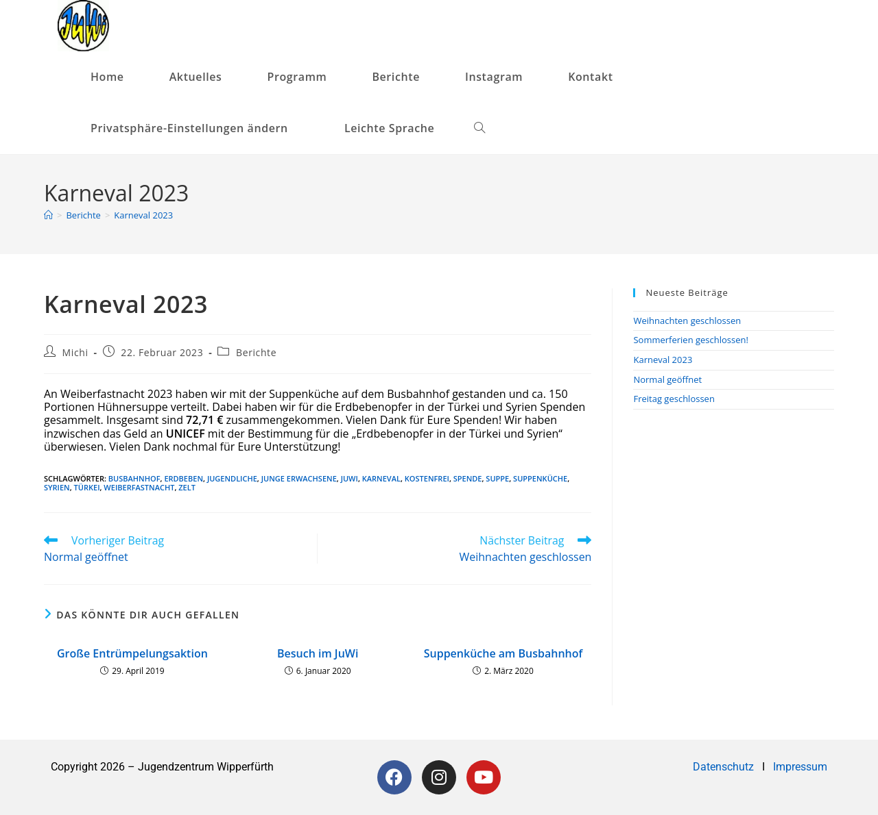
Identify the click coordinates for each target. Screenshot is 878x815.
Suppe (497, 478)
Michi (75, 352)
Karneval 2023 (143, 215)
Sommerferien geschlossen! (690, 340)
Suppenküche (540, 478)
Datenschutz (725, 766)
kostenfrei (427, 478)
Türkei (87, 487)
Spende (467, 478)
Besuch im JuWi (317, 653)
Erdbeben (183, 478)
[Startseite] (48, 215)
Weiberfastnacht (139, 487)
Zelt (186, 487)
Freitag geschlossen (673, 398)
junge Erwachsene (299, 478)
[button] (195, 128)
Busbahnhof (134, 478)
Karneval (381, 478)
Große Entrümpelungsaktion (132, 653)
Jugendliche (232, 478)
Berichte (256, 352)
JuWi (349, 478)
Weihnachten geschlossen (687, 320)
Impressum (800, 766)
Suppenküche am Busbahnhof (503, 653)
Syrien (57, 487)
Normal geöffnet (667, 379)
